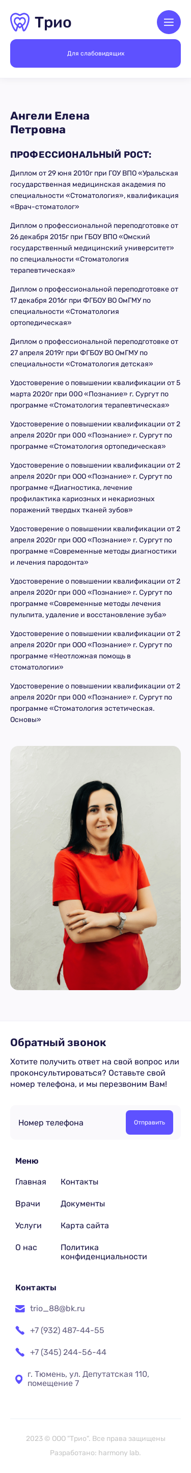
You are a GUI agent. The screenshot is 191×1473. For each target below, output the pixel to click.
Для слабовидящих (95, 53)
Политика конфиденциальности (104, 1252)
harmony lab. (119, 1453)
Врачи (27, 1203)
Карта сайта (85, 1225)
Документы (83, 1203)
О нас (26, 1247)
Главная (30, 1182)
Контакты (79, 1182)
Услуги (28, 1225)
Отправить (149, 1122)
